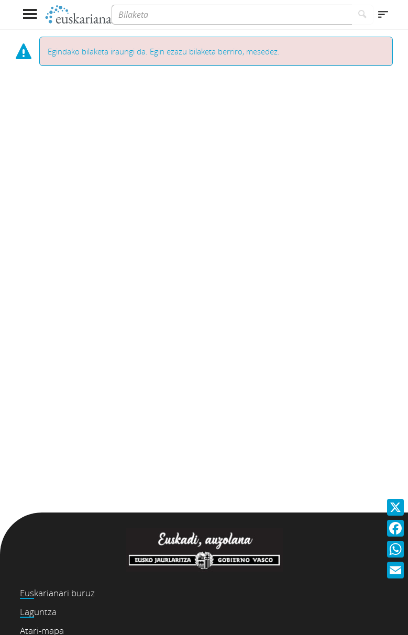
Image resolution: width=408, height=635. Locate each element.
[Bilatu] (362, 15)
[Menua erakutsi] (30, 14)
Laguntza (38, 612)
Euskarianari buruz (57, 593)
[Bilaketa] (231, 15)
